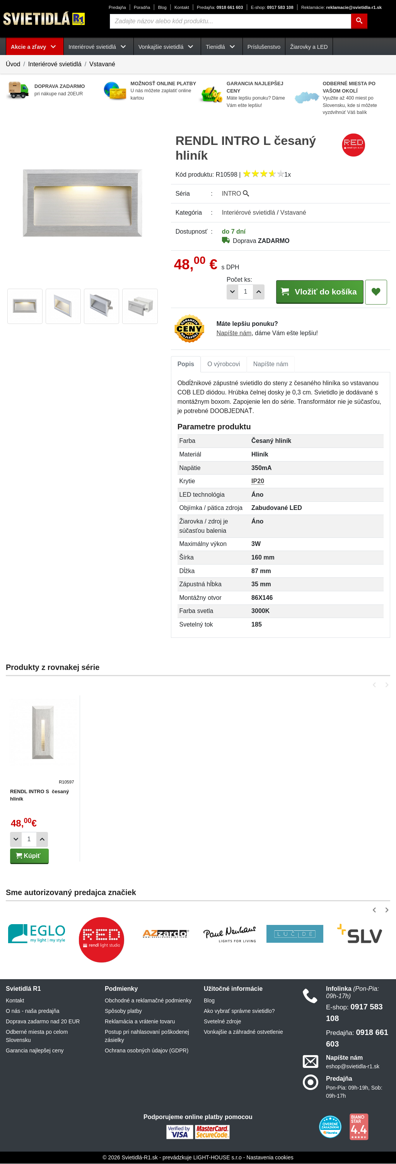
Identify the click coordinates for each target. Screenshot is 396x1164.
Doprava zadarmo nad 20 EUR (43, 1022)
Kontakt (181, 7)
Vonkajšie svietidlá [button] (167, 47)
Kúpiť (28, 856)
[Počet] (238, 292)
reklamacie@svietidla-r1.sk (341, 7)
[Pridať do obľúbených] (376, 292)
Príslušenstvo (264, 47)
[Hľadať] (359, 21)
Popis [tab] (186, 364)
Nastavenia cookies (269, 1158)
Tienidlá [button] (221, 47)
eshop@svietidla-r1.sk (352, 1067)
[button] (376, 685)
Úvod (13, 64)
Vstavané (102, 64)
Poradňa (142, 7)
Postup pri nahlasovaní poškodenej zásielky (147, 1036)
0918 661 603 (220, 7)
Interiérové (248, 212)
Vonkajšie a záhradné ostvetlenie (243, 1032)
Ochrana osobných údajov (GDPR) (146, 1051)
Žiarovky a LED (309, 47)
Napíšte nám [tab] (270, 364)
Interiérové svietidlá (55, 64)
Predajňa (117, 7)
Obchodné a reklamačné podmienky (148, 1001)
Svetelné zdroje (222, 1022)
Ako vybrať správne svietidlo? (239, 1011)
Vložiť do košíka (316, 291)
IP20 (257, 481)
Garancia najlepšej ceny (34, 1051)
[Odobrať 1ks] (225, 292)
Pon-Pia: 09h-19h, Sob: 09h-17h (354, 1092)
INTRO (235, 193)
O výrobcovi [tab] (223, 364)
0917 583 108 (272, 7)
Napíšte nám (234, 333)
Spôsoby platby (123, 1011)
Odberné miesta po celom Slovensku (37, 1036)
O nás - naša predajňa (33, 1011)
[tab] (186, 364)
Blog (162, 7)
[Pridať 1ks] (251, 292)
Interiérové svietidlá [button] (98, 47)
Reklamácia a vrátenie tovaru (140, 1022)
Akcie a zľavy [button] (35, 47)
